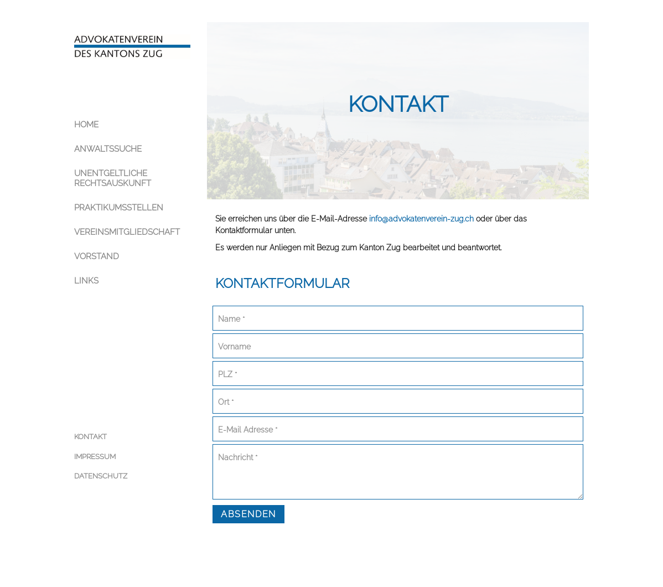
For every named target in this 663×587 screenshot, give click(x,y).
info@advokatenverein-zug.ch (421, 218)
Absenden (248, 514)
